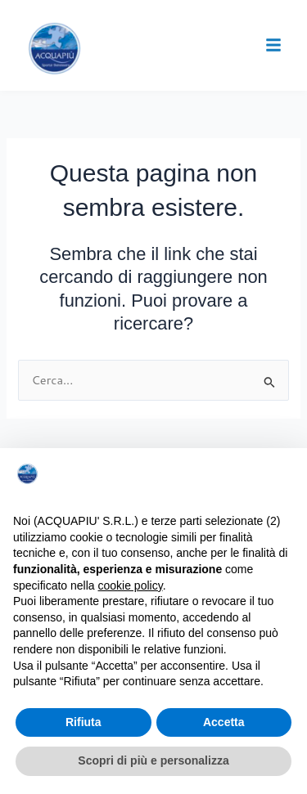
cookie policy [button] (130, 585)
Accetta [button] (224, 722)
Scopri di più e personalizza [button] (153, 760)
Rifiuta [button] (83, 722)
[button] (273, 45)
